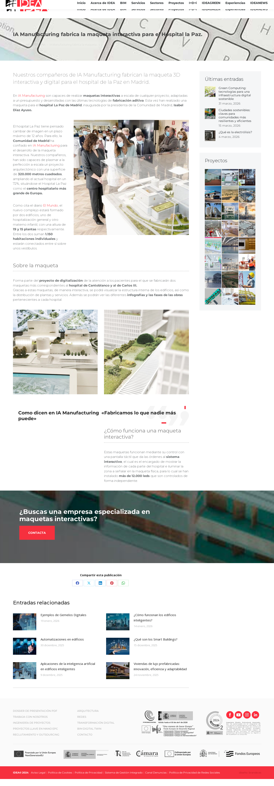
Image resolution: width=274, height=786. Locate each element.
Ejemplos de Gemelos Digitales (63, 622)
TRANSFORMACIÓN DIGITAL (95, 729)
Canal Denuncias (156, 779)
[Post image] (24, 628)
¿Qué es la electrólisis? (235, 139)
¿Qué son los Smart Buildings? (155, 646)
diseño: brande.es (250, 779)
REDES (81, 723)
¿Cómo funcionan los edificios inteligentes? (155, 624)
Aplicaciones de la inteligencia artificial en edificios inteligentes (68, 673)
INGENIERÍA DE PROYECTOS (31, 729)
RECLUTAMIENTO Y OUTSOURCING (36, 741)
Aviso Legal (38, 779)
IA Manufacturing (31, 103)
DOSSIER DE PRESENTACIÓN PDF (35, 717)
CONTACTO (84, 741)
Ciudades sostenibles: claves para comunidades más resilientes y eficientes (235, 122)
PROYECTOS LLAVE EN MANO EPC (35, 735)
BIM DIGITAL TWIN (89, 735)
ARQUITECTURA (88, 717)
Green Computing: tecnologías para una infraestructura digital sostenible (235, 100)
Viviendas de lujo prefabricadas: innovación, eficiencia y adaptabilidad (160, 673)
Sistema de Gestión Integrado (124, 779)
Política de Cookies (60, 779)
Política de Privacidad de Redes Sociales (194, 779)
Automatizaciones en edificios (62, 646)
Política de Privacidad (88, 779)
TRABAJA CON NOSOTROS (30, 723)
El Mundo (50, 212)
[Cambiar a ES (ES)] (267, 3)
